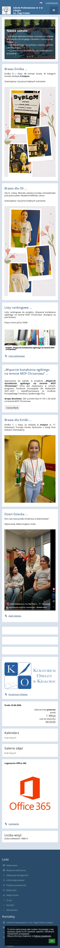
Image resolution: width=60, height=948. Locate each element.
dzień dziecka (12, 615)
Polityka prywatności (16, 885)
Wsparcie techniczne (16, 870)
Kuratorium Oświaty (16, 694)
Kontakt (10, 905)
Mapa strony (12, 895)
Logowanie (52, 3)
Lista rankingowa (14, 356)
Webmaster (11, 865)
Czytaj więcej (12, 408)
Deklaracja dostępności (17, 875)
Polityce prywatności (42, 936)
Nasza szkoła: (17, 30)
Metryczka (11, 890)
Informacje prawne (15, 880)
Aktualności (11, 910)
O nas (9, 900)
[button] (41, 3)
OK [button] (52, 941)
